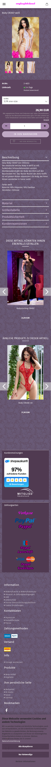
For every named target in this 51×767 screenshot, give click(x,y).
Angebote (8, 677)
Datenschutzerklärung (11, 741)
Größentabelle (11, 210)
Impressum (9, 617)
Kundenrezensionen (14, 223)
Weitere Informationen (25, 761)
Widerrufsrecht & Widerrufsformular (20, 592)
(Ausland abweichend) (31, 90)
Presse (7, 623)
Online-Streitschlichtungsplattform (19, 602)
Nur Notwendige (26, 754)
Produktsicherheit (13, 217)
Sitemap (8, 697)
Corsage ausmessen (13, 662)
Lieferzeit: (6, 87)
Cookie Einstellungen (13, 605)
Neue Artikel (10, 674)
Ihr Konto (8, 692)
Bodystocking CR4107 (25, 308)
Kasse (7, 695)
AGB (6, 597)
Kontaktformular (11, 620)
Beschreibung (10, 157)
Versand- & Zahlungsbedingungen (19, 594)
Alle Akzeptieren (25, 746)
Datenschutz (10, 600)
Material (7, 203)
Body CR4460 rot (25, 403)
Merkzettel (9, 689)
